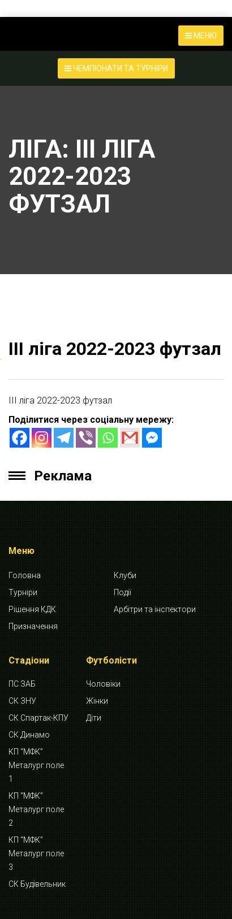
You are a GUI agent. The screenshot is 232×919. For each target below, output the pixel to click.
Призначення (33, 626)
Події (122, 592)
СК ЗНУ (22, 700)
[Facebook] (19, 438)
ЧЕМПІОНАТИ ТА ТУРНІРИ (116, 68)
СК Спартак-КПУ (38, 717)
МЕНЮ (201, 35)
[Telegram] (64, 438)
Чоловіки (103, 683)
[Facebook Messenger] (152, 438)
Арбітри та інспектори (155, 609)
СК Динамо (29, 734)
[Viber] (86, 438)
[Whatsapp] (108, 438)
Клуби (125, 575)
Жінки (97, 700)
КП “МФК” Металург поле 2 (36, 809)
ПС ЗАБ (22, 683)
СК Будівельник (37, 883)
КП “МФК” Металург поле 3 (36, 853)
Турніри (22, 592)
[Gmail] (130, 438)
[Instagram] (41, 438)
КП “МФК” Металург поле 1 (36, 765)
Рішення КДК (32, 609)
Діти (93, 717)
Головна (24, 575)
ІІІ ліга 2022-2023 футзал (114, 348)
